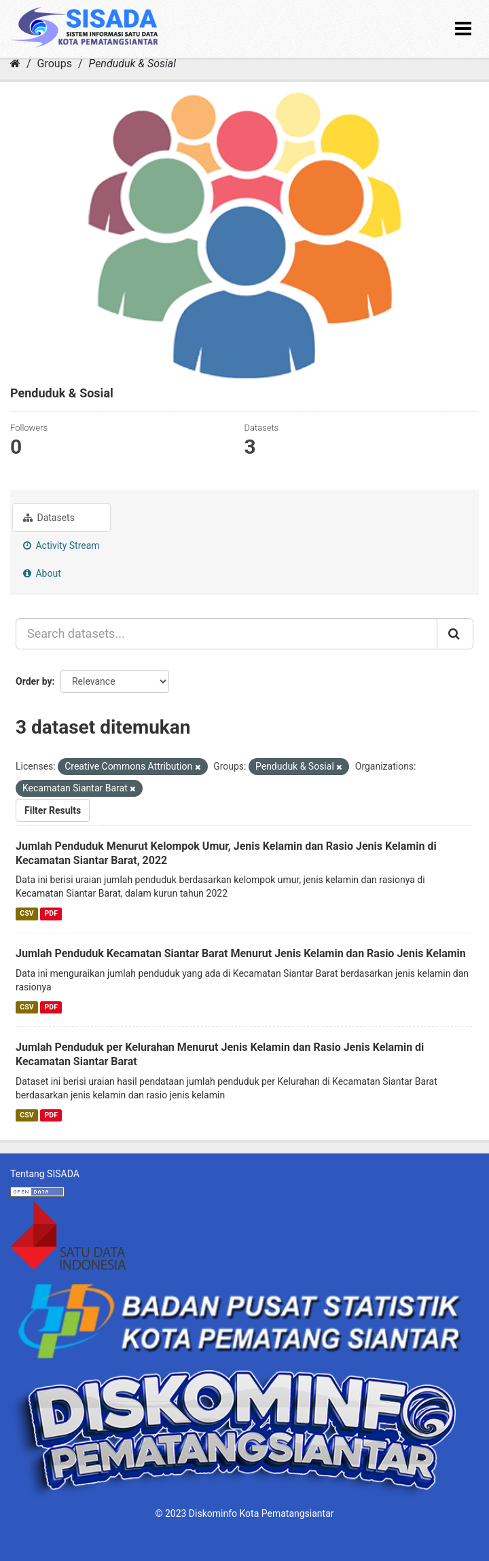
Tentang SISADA (44, 1173)
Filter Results (52, 810)
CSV (26, 913)
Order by (34, 681)
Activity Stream (61, 545)
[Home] (15, 63)
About (42, 573)
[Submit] (455, 633)
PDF (51, 913)
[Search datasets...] (226, 633)
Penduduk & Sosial (132, 63)
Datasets (49, 517)
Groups (54, 63)
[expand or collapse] (463, 29)
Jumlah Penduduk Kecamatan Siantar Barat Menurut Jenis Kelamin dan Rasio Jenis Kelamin (241, 953)
